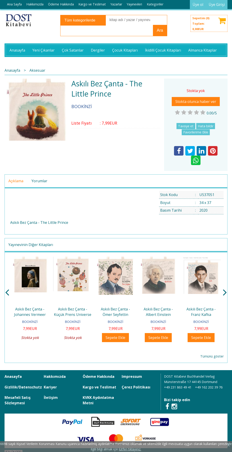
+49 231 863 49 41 (177, 387)
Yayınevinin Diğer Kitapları (30, 244)
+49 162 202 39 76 (208, 387)
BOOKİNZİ (30, 321)
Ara (160, 30)
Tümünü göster (212, 356)
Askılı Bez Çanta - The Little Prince (39, 222)
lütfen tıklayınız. (130, 449)
